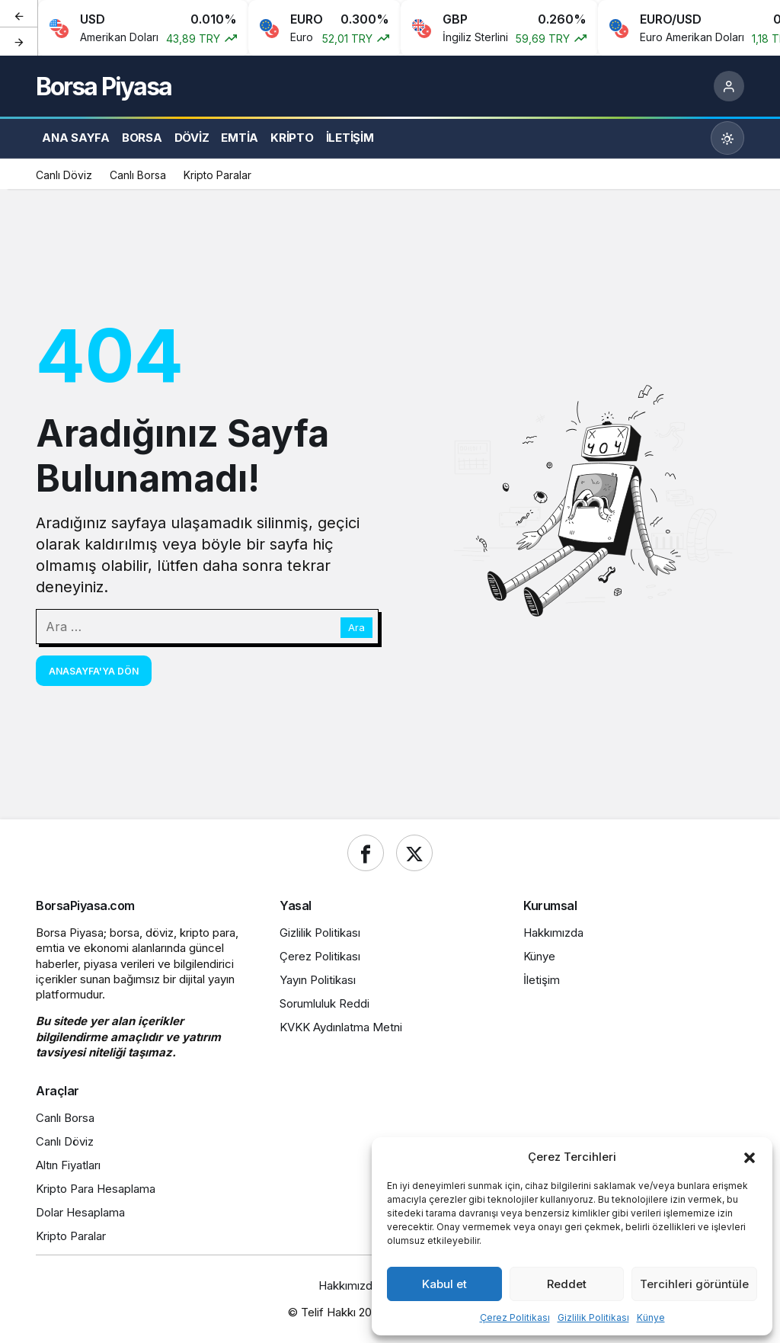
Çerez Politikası (515, 1317)
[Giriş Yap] (729, 86)
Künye (651, 1317)
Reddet (567, 1284)
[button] (749, 1156)
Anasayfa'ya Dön (94, 671)
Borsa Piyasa (103, 86)
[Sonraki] (19, 41)
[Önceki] (19, 14)
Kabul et (444, 1284)
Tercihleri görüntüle (694, 1284)
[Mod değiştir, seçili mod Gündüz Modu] (727, 138)
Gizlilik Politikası (593, 1317)
